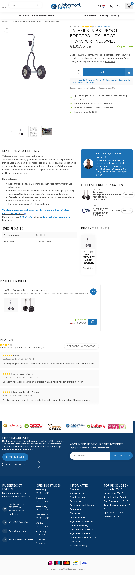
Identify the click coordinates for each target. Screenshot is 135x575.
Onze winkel (76, 541)
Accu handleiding (78, 545)
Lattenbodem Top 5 (113, 493)
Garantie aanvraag (79, 525)
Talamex (74, 26)
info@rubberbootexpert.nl (55, 216)
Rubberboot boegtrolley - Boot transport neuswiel (36, 21)
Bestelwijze (75, 501)
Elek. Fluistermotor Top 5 (116, 501)
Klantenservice (15, 457)
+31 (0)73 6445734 (18, 522)
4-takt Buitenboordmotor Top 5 (118, 507)
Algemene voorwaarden (82, 521)
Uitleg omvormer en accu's (83, 537)
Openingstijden (77, 497)
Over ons (74, 489)
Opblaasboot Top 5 (113, 512)
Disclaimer (75, 513)
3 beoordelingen (102, 26)
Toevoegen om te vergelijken (82, 88)
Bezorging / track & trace (82, 505)
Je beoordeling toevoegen (81, 346)
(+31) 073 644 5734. (106, 171)
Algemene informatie (80, 533)
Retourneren (76, 509)
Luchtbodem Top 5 (113, 489)
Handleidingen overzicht (82, 529)
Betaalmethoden (78, 517)
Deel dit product (107, 88)
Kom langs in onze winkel (21, 464)
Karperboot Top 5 (112, 516)
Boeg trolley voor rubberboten (88, 258)
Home (5, 21)
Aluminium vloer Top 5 (115, 497)
